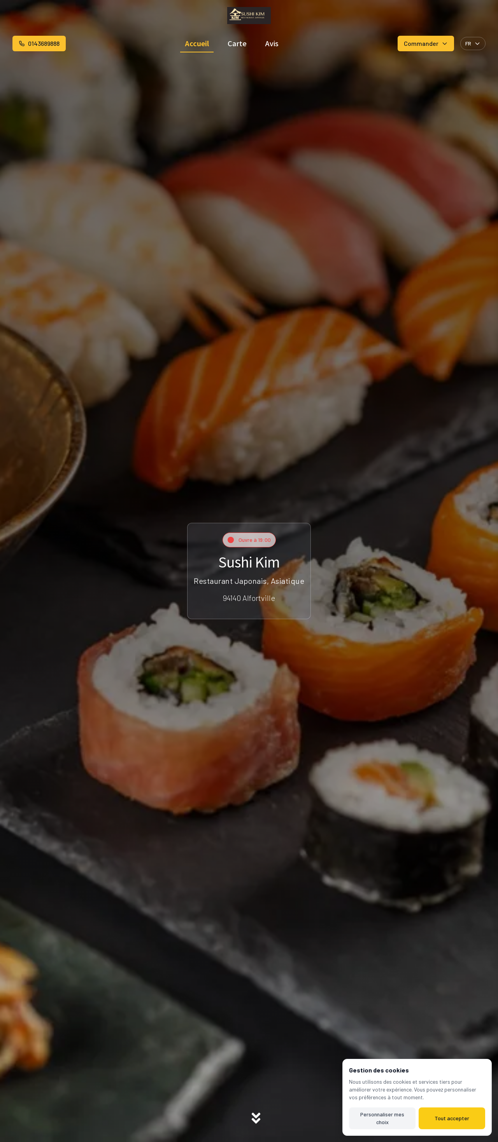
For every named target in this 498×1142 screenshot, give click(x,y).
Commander (426, 43)
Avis (272, 43)
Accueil (197, 43)
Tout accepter (452, 1118)
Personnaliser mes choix (382, 1118)
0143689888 (39, 43)
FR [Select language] (472, 43)
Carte (237, 43)
